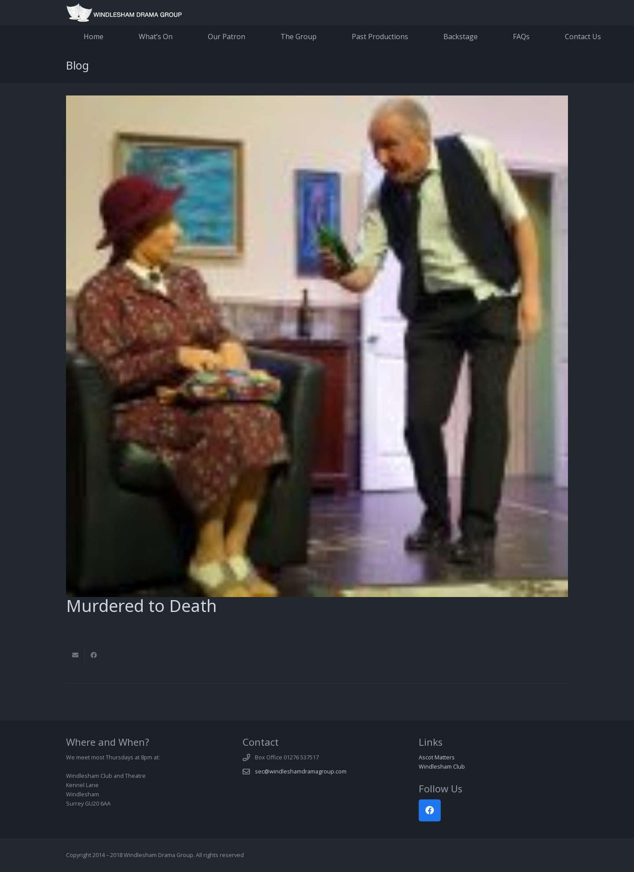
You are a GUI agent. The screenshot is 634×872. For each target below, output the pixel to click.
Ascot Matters (437, 757)
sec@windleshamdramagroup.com (300, 771)
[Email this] (75, 655)
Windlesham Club (442, 766)
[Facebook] (430, 810)
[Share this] (94, 655)
